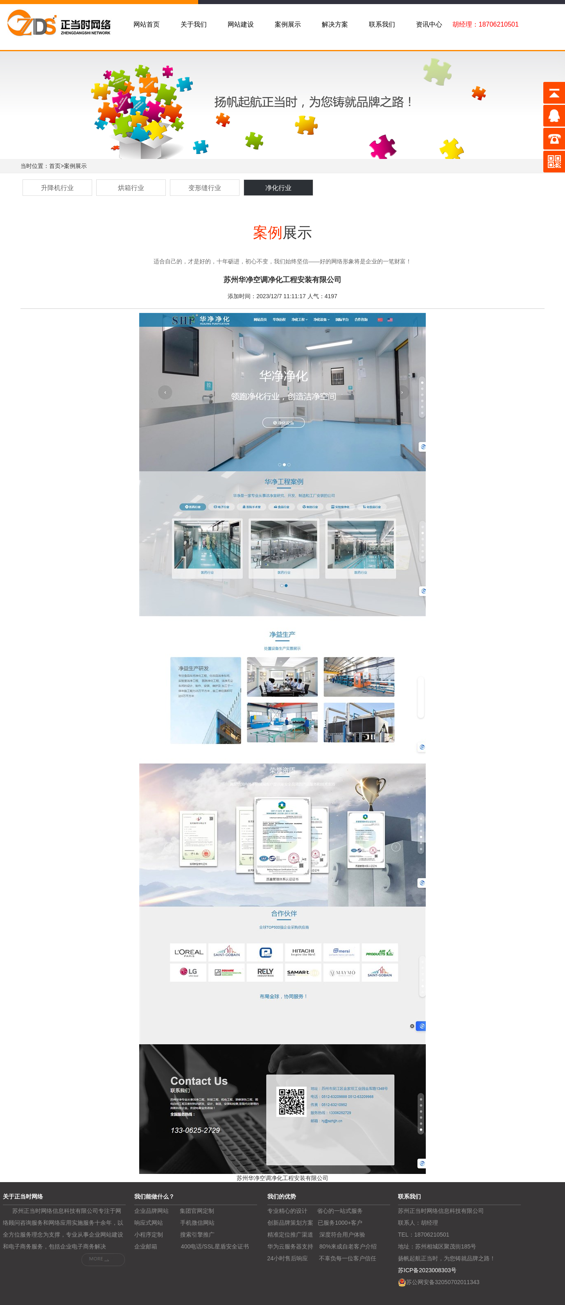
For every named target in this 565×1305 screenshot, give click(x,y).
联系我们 (382, 24)
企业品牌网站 (151, 1211)
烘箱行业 (131, 187)
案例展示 (288, 24)
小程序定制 (148, 1234)
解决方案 (335, 24)
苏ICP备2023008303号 (427, 1270)
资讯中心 (429, 24)
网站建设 (241, 24)
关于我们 (194, 24)
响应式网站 (148, 1222)
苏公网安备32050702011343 (442, 1282)
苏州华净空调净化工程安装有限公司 (282, 1178)
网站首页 (146, 24)
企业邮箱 (145, 1246)
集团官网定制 (197, 1211)
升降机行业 (57, 187)
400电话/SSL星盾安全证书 (215, 1246)
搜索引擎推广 (197, 1234)
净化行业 (278, 187)
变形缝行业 (204, 187)
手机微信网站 (197, 1222)
